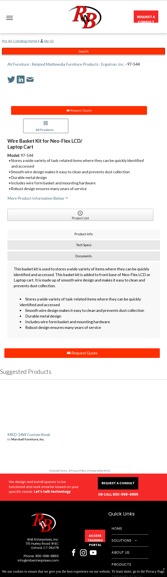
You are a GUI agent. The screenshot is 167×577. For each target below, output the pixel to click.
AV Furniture (18, 64)
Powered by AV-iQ (99, 470)
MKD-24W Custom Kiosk (28, 434)
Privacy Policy (78, 470)
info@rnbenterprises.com (38, 560)
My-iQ (47, 41)
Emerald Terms (59, 470)
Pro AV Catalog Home (20, 41)
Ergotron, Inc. (112, 64)
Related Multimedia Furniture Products (65, 64)
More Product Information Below (38, 198)
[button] (9, 18)
